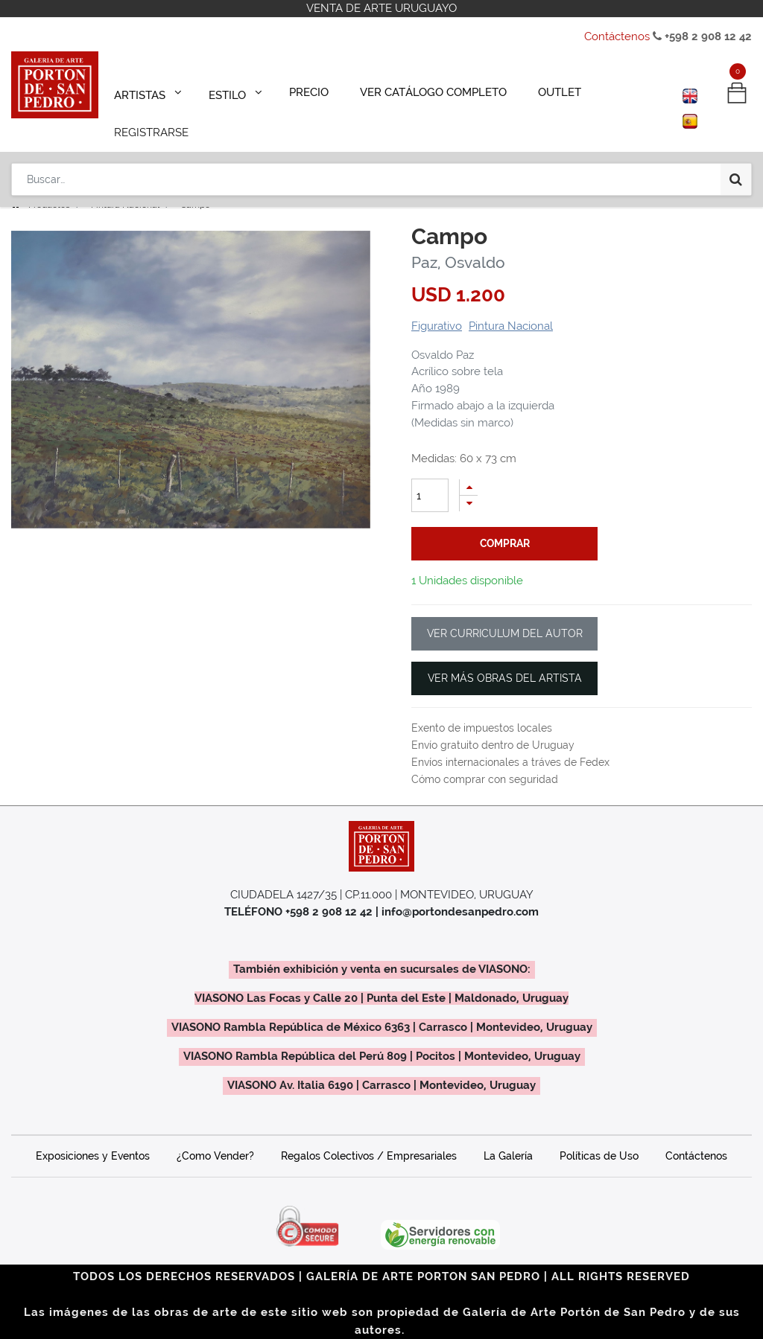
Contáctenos (617, 36)
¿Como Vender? (215, 1135)
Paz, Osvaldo (458, 241)
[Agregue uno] (469, 466)
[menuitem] (300, 90)
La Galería (508, 1135)
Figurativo (436, 305)
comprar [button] (505, 522)
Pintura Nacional (125, 184)
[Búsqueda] (736, 135)
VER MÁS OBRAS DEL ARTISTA (505, 657)
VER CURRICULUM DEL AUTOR (505, 613)
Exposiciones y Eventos (93, 1135)
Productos (49, 184)
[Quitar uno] (469, 482)
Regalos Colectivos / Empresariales (369, 1135)
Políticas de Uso (599, 1135)
